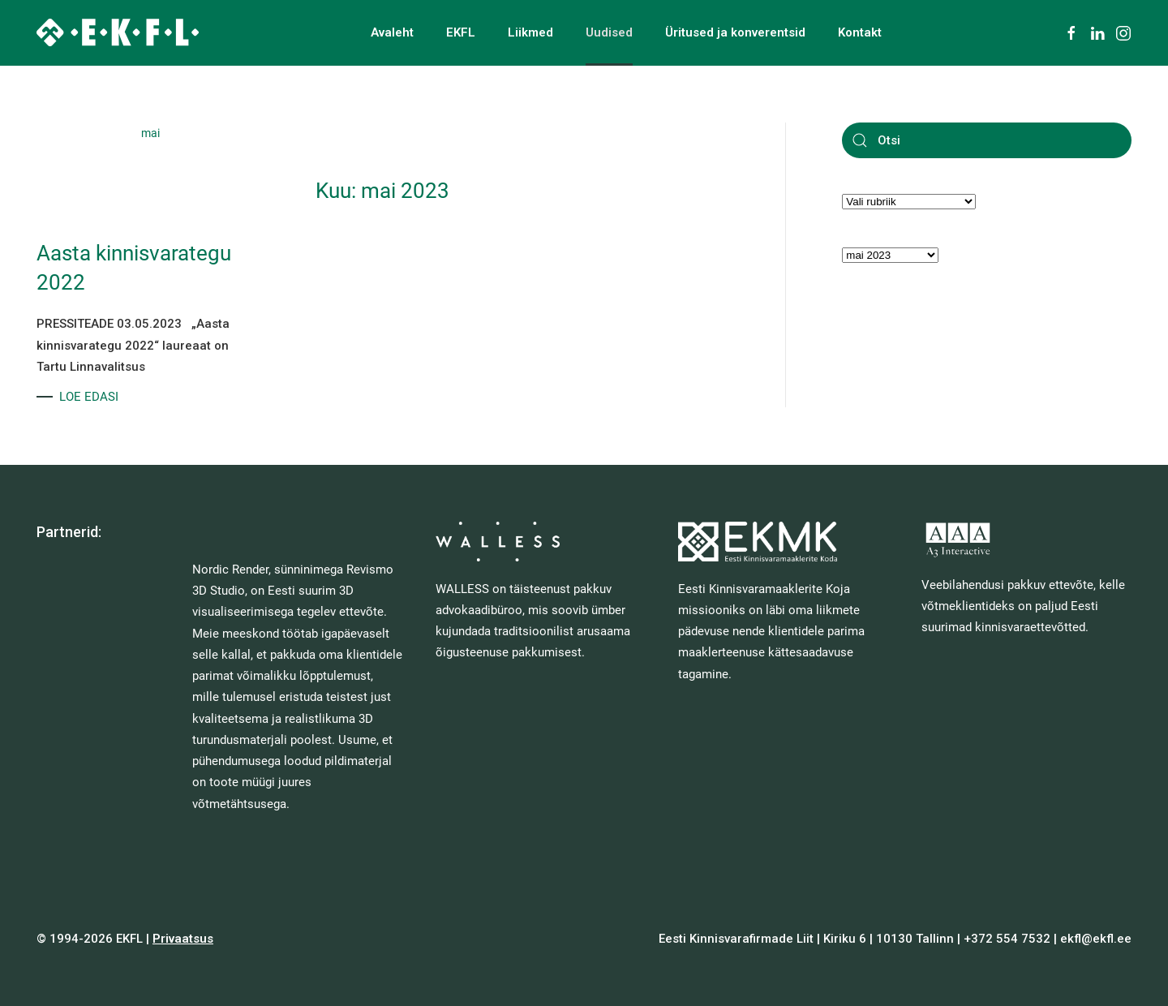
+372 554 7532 (1007, 938)
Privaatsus (182, 938)
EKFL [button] (460, 32)
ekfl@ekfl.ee (1096, 938)
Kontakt (860, 32)
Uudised (609, 32)
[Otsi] (987, 140)
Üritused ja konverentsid (735, 32)
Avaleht (392, 32)
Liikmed (530, 32)
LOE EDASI (88, 396)
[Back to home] (117, 32)
